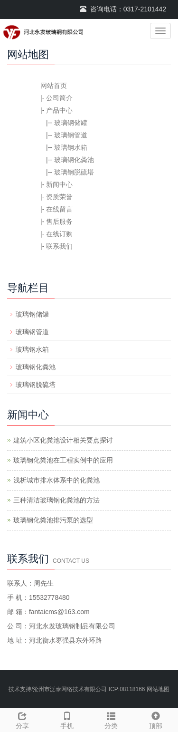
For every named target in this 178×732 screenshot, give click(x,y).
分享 (22, 719)
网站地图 (158, 689)
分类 (111, 719)
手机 (67, 719)
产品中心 (59, 110)
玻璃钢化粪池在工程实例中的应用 (63, 460)
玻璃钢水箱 (70, 147)
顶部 (155, 719)
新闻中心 (59, 184)
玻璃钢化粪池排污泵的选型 (53, 520)
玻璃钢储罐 (70, 122)
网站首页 (53, 85)
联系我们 (59, 246)
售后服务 (59, 221)
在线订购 (59, 234)
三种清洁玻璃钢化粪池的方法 (56, 500)
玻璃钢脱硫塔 (74, 172)
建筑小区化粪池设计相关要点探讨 (63, 440)
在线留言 (59, 209)
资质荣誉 (59, 197)
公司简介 (59, 98)
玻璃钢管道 (70, 135)
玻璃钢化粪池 (74, 160)
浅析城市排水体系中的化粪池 (56, 480)
